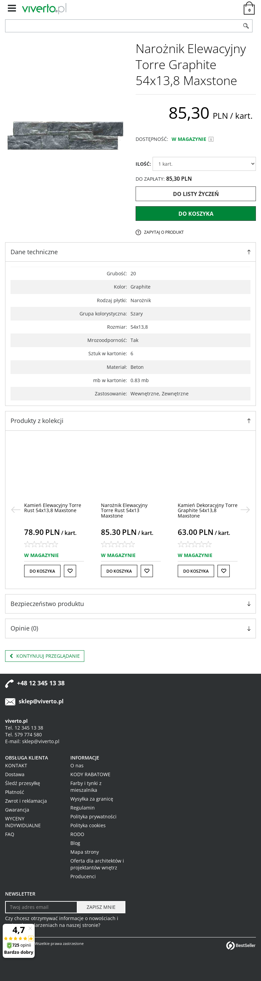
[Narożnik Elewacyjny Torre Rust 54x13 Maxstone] (124, 510)
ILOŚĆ (143, 164)
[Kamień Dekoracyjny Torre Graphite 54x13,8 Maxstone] (208, 510)
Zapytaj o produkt (164, 232)
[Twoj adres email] (41, 907)
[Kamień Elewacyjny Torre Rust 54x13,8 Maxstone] (52, 507)
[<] (16, 510)
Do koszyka (195, 213)
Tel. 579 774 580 (23, 734)
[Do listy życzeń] (70, 571)
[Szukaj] (246, 26)
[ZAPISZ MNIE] (101, 907)
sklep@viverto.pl (41, 701)
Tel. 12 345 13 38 (24, 727)
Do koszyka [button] (42, 571)
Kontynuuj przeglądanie (45, 656)
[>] (245, 510)
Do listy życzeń (196, 194)
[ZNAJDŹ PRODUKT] (122, 26)
